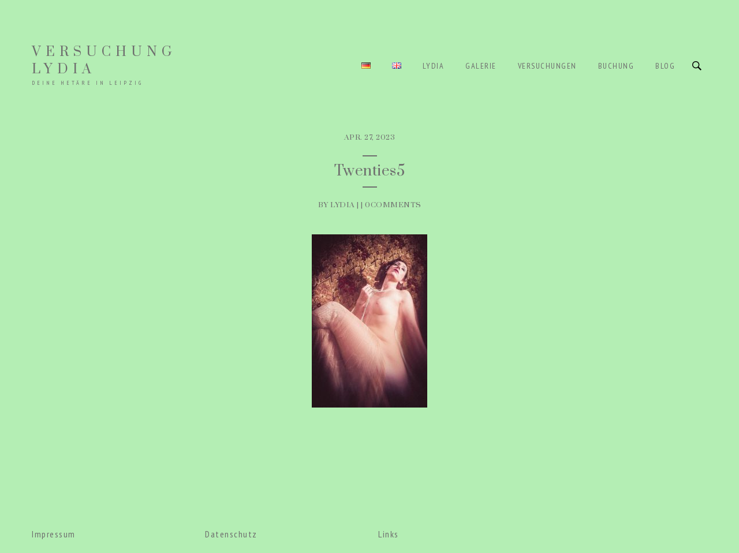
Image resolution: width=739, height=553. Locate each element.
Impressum (54, 534)
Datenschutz (231, 534)
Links (388, 534)
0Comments (393, 205)
